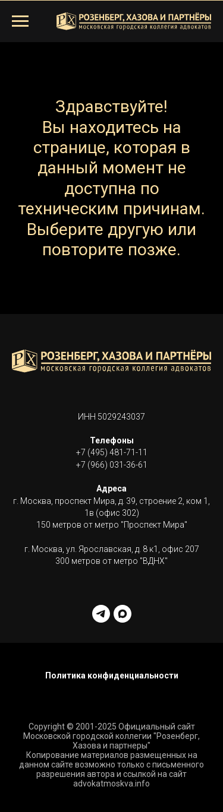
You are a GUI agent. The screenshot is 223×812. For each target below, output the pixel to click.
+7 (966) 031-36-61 (111, 465)
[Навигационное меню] (20, 21)
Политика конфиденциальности (111, 675)
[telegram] (101, 614)
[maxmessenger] (122, 614)
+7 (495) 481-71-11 (111, 452)
